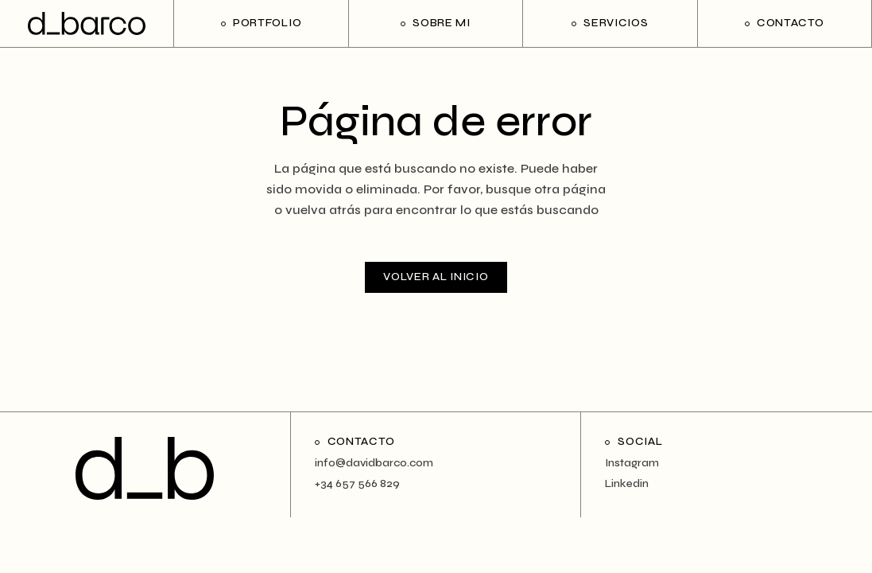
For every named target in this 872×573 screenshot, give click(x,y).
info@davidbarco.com (374, 463)
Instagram (632, 463)
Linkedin (627, 483)
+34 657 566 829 (357, 483)
